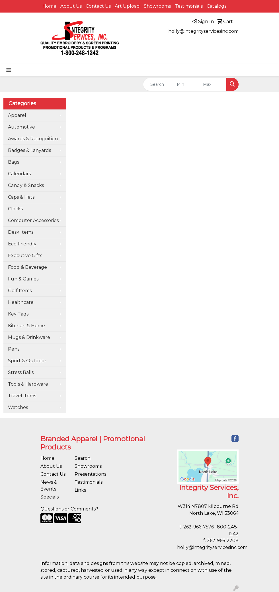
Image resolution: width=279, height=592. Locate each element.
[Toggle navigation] (9, 70)
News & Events (48, 485)
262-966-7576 (198, 527)
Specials (49, 497)
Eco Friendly (22, 244)
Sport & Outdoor (27, 360)
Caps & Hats (21, 197)
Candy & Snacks (26, 185)
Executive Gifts (25, 255)
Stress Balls (21, 372)
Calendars (19, 173)
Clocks (15, 208)
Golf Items (20, 290)
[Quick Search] (158, 84)
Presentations (88, 474)
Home (49, 6)
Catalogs (216, 6)
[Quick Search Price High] (213, 84)
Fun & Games (23, 279)
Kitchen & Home (26, 325)
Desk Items (20, 232)
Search (83, 458)
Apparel (17, 115)
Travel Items (22, 395)
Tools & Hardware (28, 384)
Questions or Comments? (69, 509)
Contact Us (98, 6)
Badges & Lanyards (29, 150)
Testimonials (189, 6)
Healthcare (21, 302)
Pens (13, 349)
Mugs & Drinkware (29, 337)
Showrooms (157, 6)
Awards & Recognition (33, 138)
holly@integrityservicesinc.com (203, 31)
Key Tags (18, 314)
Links (80, 490)
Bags (13, 162)
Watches (18, 407)
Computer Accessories (33, 220)
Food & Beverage (27, 267)
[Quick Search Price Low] (187, 84)
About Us (71, 6)
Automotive (21, 127)
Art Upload (127, 6)
